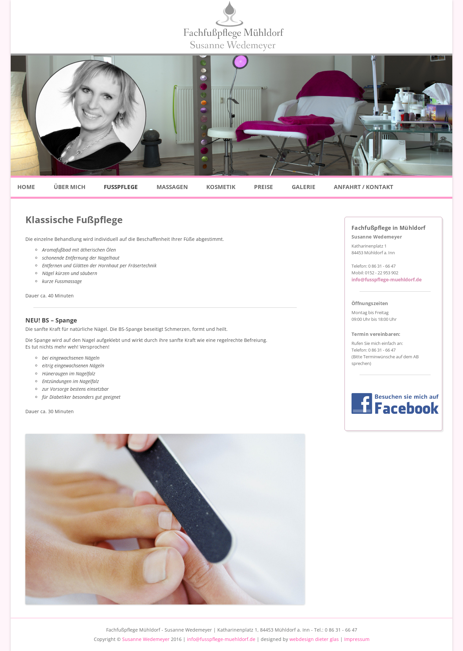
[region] (231, 116)
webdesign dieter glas (314, 639)
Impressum (357, 639)
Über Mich (69, 187)
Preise (263, 187)
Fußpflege (121, 187)
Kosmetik (220, 187)
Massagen (172, 187)
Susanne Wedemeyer (146, 639)
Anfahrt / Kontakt (363, 187)
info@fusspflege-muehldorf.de (387, 279)
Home (26, 187)
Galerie (303, 187)
